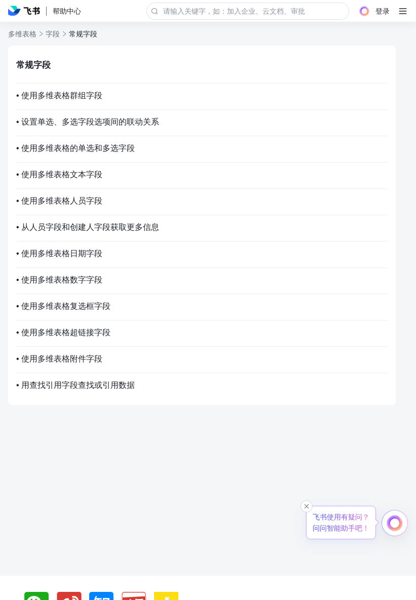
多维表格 (22, 33)
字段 (53, 33)
